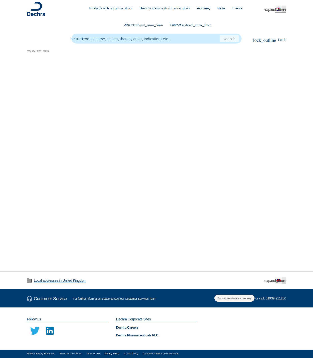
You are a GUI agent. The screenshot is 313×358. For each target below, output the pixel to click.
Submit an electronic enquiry (235, 298)
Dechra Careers (127, 327)
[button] (280, 9)
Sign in (269, 40)
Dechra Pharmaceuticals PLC (137, 335)
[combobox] (156, 39)
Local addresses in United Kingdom (60, 280)
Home (46, 50)
